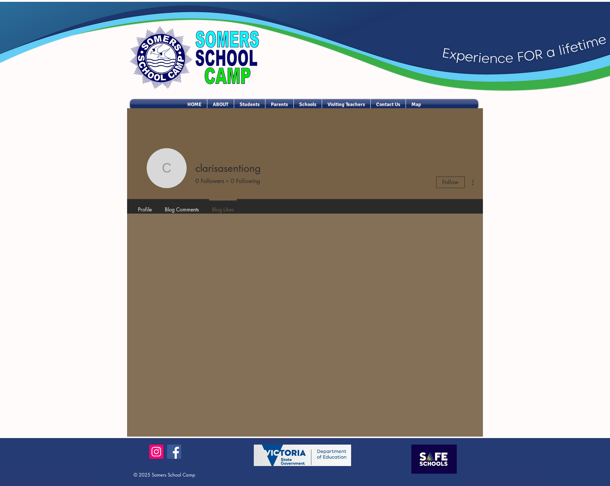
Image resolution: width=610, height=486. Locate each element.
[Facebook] (174, 452)
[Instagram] (156, 452)
